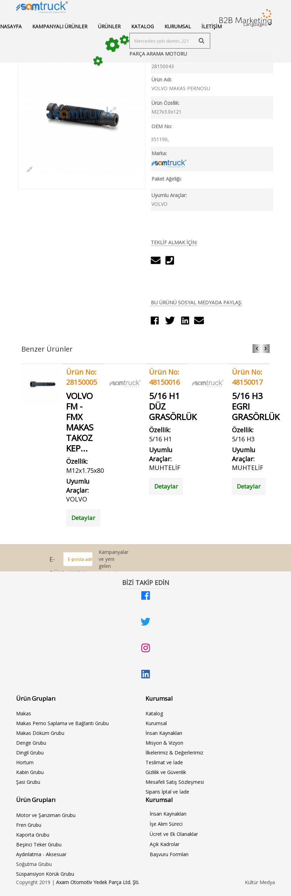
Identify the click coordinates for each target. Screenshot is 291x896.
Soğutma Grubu (34, 864)
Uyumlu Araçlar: (169, 195)
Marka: (159, 153)
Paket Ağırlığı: (166, 178)
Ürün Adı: (161, 79)
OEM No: (161, 126)
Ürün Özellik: (165, 103)
